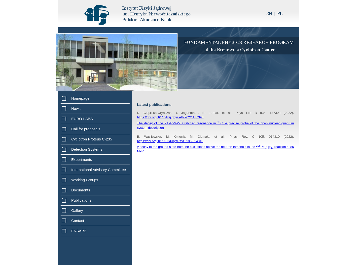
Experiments (81, 159)
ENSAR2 (78, 231)
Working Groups (84, 180)
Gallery (77, 210)
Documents (80, 190)
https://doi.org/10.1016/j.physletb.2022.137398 (170, 117)
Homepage (80, 98)
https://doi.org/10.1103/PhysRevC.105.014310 (170, 141)
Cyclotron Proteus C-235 (91, 139)
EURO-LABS (82, 119)
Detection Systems (86, 149)
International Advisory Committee (98, 170)
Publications (81, 200)
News (76, 108)
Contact (77, 221)
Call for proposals (85, 129)
